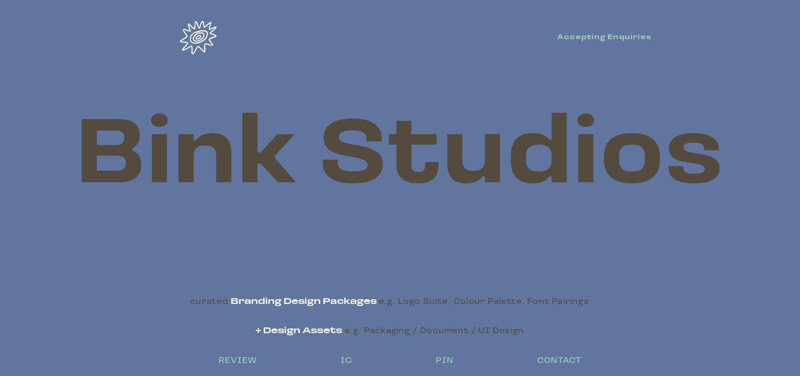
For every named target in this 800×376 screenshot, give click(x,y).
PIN (445, 361)
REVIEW (238, 361)
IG (346, 361)
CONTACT (559, 361)
